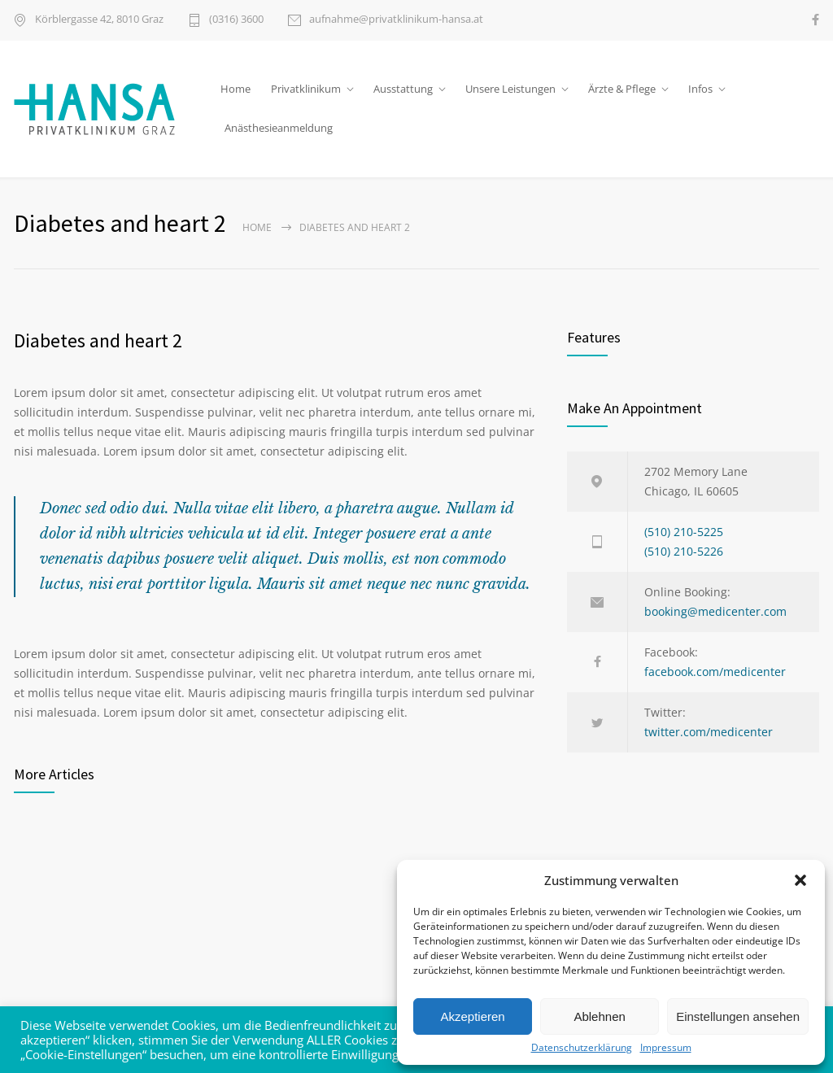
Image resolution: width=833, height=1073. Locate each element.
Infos (700, 88)
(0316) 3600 (236, 20)
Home (235, 88)
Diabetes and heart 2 (98, 340)
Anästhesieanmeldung (279, 127)
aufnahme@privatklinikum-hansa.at (396, 20)
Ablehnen (599, 1016)
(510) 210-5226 (683, 551)
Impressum (665, 1048)
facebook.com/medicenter (715, 671)
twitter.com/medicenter (708, 731)
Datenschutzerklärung (581, 1048)
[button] (800, 880)
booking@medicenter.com (715, 611)
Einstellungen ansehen (738, 1016)
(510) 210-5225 (683, 531)
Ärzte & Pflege (622, 88)
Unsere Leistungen (510, 88)
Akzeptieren (472, 1016)
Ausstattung (403, 88)
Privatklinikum (306, 88)
